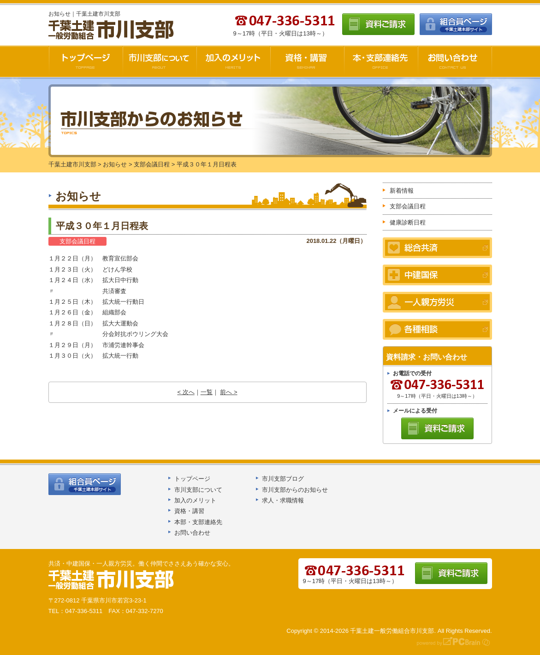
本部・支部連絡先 (198, 522)
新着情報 (402, 190)
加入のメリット (233, 61)
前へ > (228, 392)
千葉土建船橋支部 (111, 579)
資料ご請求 (378, 24)
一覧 (207, 392)
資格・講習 (307, 61)
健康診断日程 (408, 222)
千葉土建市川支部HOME (85, 61)
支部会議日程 (77, 241)
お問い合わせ (455, 61)
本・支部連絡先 (381, 61)
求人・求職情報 (283, 500)
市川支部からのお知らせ (295, 489)
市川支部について (159, 61)
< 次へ (185, 392)
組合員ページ (456, 24)
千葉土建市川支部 (112, 30)
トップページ (192, 478)
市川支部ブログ (283, 478)
